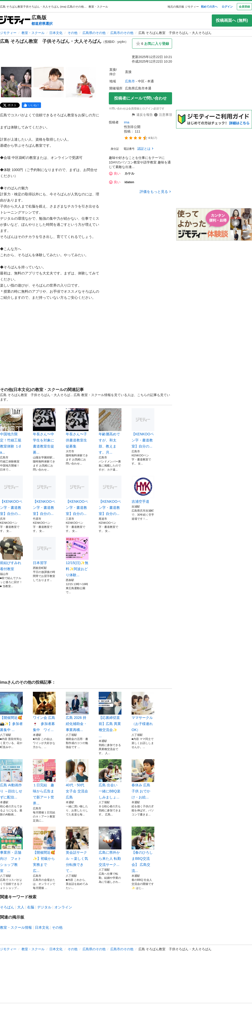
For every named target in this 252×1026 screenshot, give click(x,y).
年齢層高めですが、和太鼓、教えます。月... (110, 431)
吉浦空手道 (143, 489)
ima (126, 122)
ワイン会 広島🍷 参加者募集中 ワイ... (44, 712)
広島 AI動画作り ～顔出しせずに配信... (11, 779)
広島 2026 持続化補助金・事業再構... (77, 712)
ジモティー (8, 33)
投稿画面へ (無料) (232, 20)
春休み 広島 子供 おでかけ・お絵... (143, 779)
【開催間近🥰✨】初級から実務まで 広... (44, 850)
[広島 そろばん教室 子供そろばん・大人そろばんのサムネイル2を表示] (48, 82)
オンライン (63, 907)
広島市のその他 (121, 33)
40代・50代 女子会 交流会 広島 (77, 779)
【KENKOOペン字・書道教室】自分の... (143, 428)
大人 (20, 907)
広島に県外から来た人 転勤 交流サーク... (110, 847)
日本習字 (44, 551)
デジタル (44, 907)
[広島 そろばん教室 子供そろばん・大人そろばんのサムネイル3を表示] (81, 82)
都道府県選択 (42, 24)
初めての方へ (209, 6)
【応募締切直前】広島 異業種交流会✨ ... (110, 715)
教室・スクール (33, 33)
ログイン (227, 6)
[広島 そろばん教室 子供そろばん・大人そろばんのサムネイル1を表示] (16, 82)
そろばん (7, 907)
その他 (72, 33)
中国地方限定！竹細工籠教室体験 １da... (11, 431)
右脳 (30, 907)
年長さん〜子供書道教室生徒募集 (77, 428)
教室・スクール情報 (16, 927)
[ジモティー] (15, 20)
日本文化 (55, 33)
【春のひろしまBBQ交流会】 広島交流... (143, 850)
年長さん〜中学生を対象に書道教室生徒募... (44, 431)
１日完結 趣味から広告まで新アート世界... (44, 782)
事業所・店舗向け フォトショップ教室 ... (11, 850)
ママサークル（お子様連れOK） (143, 712)
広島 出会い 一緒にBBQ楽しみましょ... (110, 779)
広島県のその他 (94, 33)
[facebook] (31, 105)
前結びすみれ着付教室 (11, 554)
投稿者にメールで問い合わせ (140, 98)
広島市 (130, 81)
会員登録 (244, 6)
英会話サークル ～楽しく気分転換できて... (77, 850)
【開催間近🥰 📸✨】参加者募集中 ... (11, 712)
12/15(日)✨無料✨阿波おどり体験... (77, 557)
